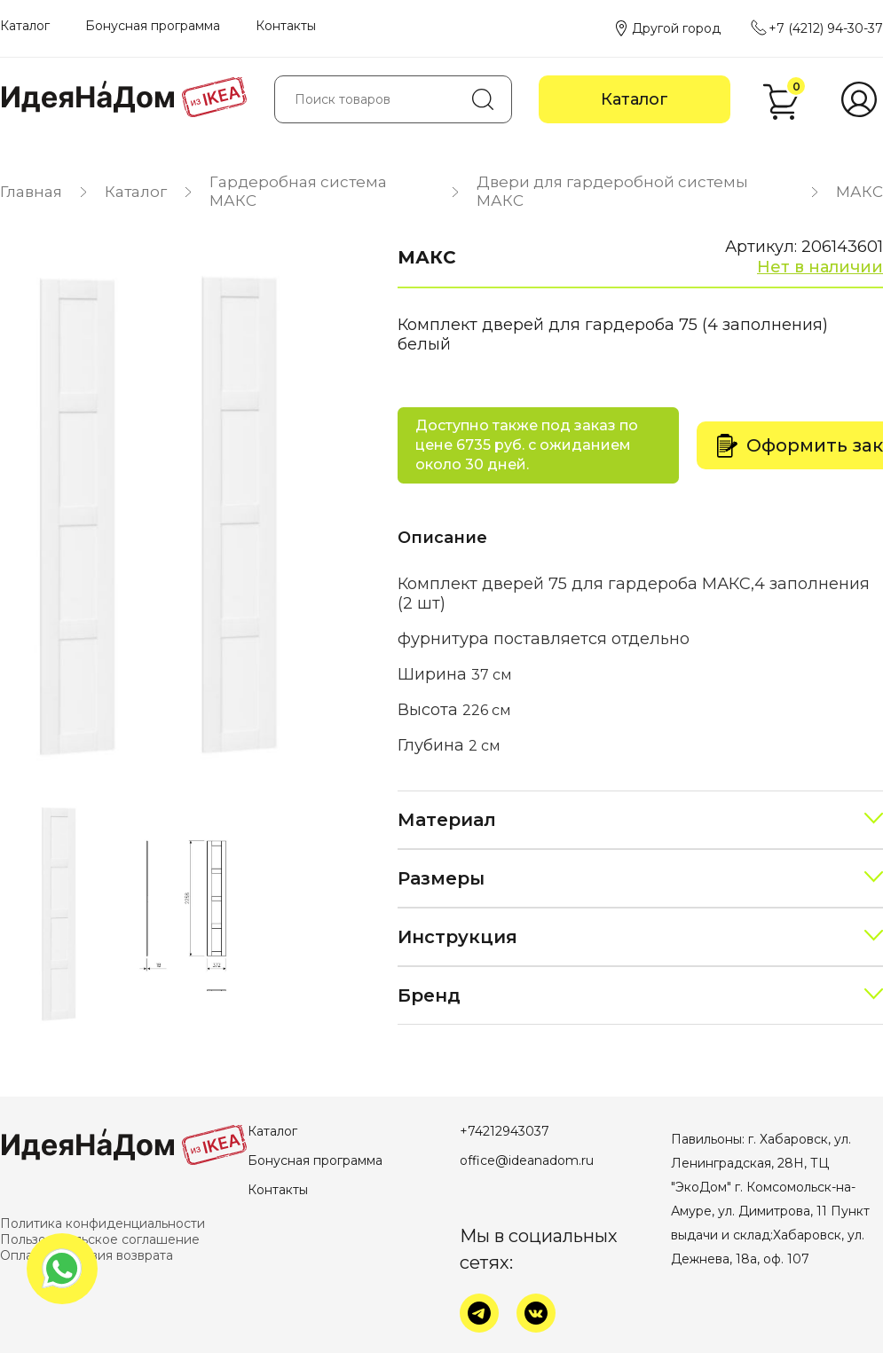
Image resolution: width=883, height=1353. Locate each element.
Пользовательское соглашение (100, 1239)
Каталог (25, 26)
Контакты (286, 26)
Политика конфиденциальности (102, 1223)
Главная (31, 192)
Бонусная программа (152, 26)
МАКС (859, 192)
